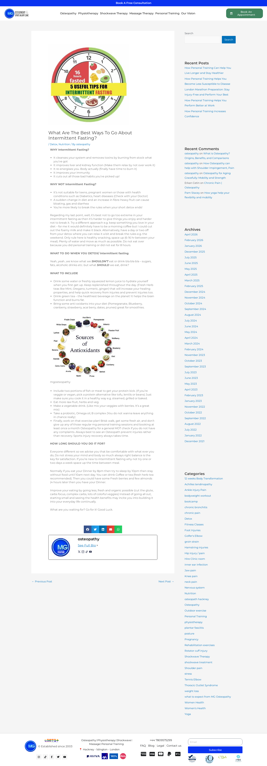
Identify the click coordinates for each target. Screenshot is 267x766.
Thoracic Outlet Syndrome (201, 685)
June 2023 (191, 378)
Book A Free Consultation (133, 3)
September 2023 (195, 366)
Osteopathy (68, 13)
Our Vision (188, 13)
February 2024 (194, 349)
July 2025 (191, 257)
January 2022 (193, 435)
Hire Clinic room (195, 558)
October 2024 (193, 303)
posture (189, 633)
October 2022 (193, 412)
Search (189, 33)
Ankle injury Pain (195, 489)
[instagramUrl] (83, 552)
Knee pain (191, 576)
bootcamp (191, 501)
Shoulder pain (193, 668)
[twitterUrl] (79, 552)
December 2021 (194, 441)
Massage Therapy (141, 13)
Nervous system (195, 587)
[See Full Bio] (97, 545)
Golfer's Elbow (193, 535)
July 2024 (191, 320)
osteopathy (192, 153)
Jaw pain (190, 570)
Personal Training (167, 13)
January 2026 (193, 245)
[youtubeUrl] (90, 552)
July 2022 (191, 429)
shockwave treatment (198, 662)
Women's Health (195, 708)
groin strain (192, 541)
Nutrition (64, 144)
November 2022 (195, 406)
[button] (87, 529)
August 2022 (193, 423)
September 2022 (195, 418)
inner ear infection (196, 564)
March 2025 (192, 280)
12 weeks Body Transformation (204, 478)
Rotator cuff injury (196, 650)
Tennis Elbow (193, 679)
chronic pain (192, 512)
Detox (53, 144)
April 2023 (191, 389)
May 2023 (191, 383)
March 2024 (192, 343)
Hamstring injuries (196, 547)
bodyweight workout (198, 495)
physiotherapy (193, 622)
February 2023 (194, 395)
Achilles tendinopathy (198, 484)
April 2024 (191, 337)
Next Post (166, 581)
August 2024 (193, 314)
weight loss (192, 691)
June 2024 (191, 326)
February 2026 (194, 240)
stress (188, 673)
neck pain (191, 581)
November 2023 (195, 355)
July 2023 (191, 372)
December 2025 (195, 251)
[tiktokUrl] (86, 552)
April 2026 (191, 234)
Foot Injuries (192, 530)
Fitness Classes (194, 524)
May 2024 (191, 332)
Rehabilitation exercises (200, 645)
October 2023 (193, 360)
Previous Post (42, 581)
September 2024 (195, 309)
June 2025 (191, 263)
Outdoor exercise (195, 610)
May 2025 (191, 268)
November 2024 (195, 297)
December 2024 (195, 291)
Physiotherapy (88, 13)
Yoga (188, 714)
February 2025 (194, 286)
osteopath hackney (197, 599)
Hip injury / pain (195, 553)
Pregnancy (191, 639)
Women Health (194, 702)
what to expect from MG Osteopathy (208, 696)
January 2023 (193, 400)
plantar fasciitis (194, 627)
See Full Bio (87, 545)
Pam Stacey (192, 192)
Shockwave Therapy (114, 13)
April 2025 (191, 274)
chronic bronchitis (196, 507)
